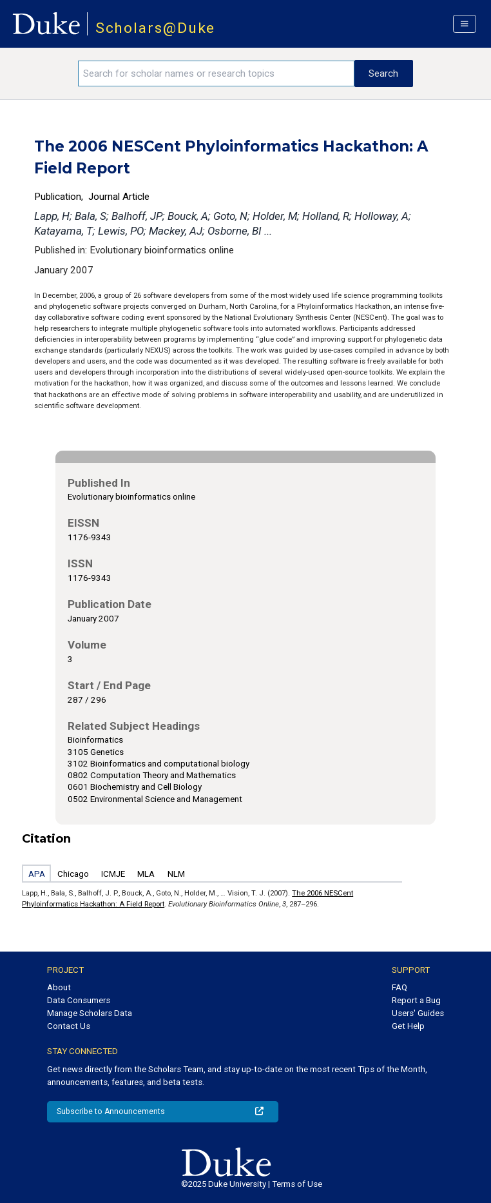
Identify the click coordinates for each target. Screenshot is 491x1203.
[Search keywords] (216, 73)
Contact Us (68, 1026)
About (59, 987)
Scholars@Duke (155, 28)
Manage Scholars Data (89, 1013)
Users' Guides (418, 1013)
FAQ (399, 987)
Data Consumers (78, 1000)
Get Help (408, 1026)
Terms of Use (297, 1184)
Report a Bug (416, 1000)
